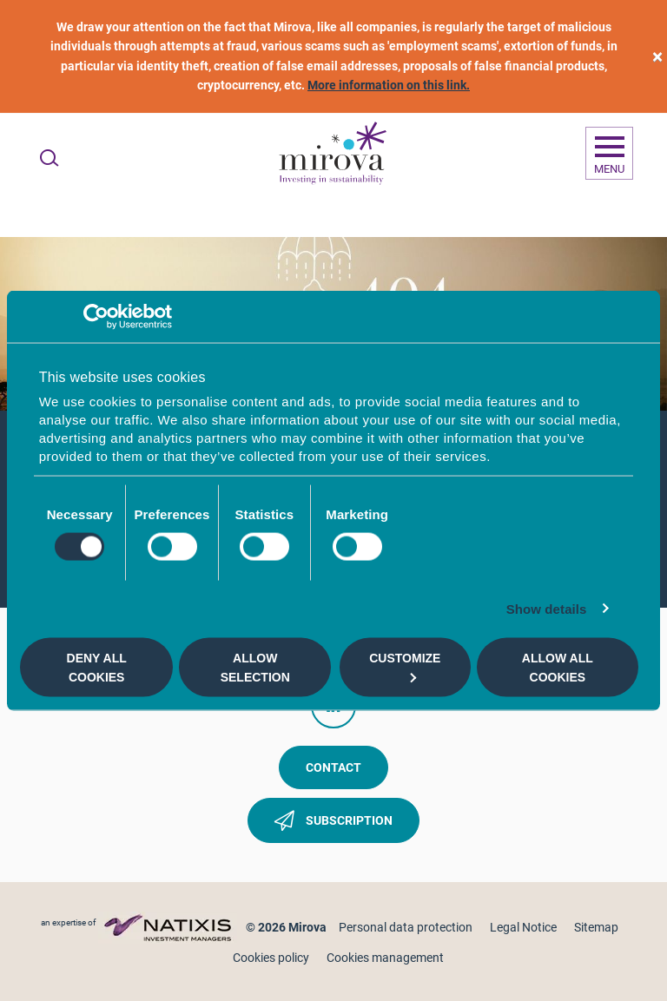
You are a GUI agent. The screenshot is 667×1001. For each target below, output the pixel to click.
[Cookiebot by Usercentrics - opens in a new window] (96, 316)
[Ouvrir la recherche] (49, 158)
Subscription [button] (333, 824)
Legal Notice (523, 927)
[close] (657, 57)
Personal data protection (405, 927)
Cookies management (385, 958)
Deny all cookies (97, 666)
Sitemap (596, 927)
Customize (404, 666)
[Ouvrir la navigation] (609, 154)
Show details (546, 609)
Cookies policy (271, 958)
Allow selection (255, 666)
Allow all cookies (557, 666)
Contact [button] (333, 767)
